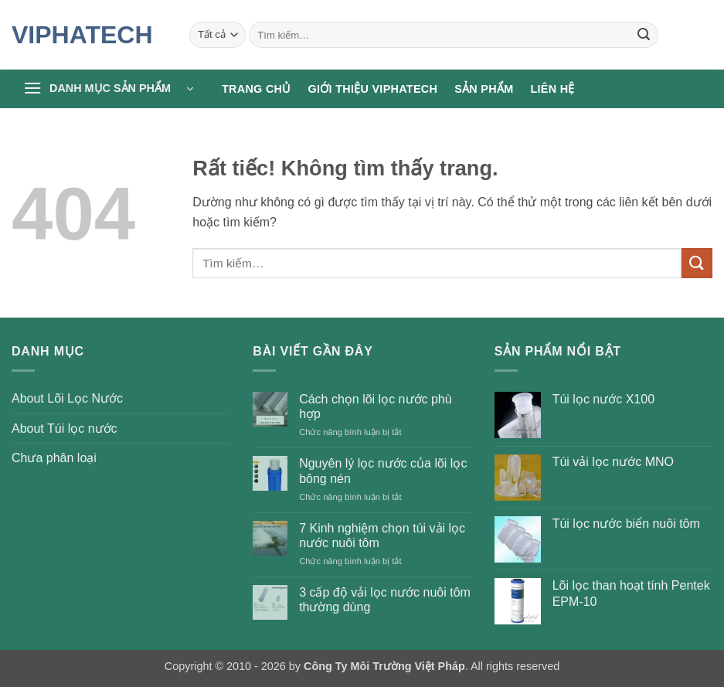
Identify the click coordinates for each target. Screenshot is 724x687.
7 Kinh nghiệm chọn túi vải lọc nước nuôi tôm (382, 535)
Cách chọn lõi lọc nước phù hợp (375, 406)
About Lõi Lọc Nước (67, 398)
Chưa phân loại (54, 457)
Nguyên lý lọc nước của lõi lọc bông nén (383, 471)
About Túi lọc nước (64, 428)
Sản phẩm (483, 89)
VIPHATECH (82, 34)
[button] (108, 89)
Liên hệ (552, 89)
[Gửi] (644, 35)
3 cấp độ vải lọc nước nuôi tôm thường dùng (385, 600)
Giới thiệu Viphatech (373, 89)
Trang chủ (256, 89)
